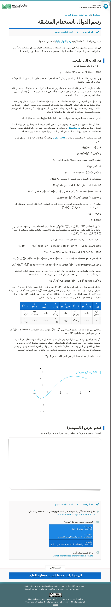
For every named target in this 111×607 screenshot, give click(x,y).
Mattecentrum (59, 586)
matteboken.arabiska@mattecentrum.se (75, 514)
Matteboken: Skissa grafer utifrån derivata (73, 555)
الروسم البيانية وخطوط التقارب (78, 15)
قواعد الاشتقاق (73, 128)
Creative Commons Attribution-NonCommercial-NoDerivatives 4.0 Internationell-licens (55, 602)
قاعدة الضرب (58, 137)
